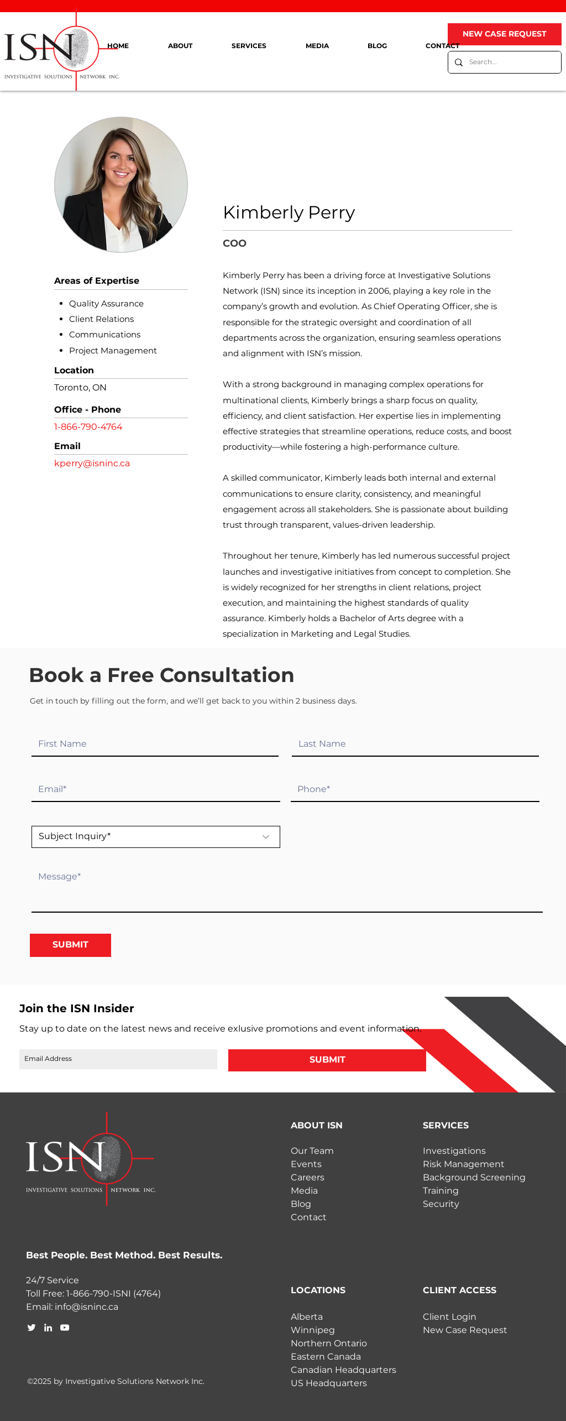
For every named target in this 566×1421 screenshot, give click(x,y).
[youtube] (64, 1327)
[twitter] (31, 1327)
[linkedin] (48, 1327)
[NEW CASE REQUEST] (505, 34)
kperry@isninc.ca (92, 463)
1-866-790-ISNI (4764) (113, 1293)
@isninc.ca (94, 1307)
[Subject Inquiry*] (156, 837)
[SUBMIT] (70, 945)
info (63, 1307)
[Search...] (503, 62)
